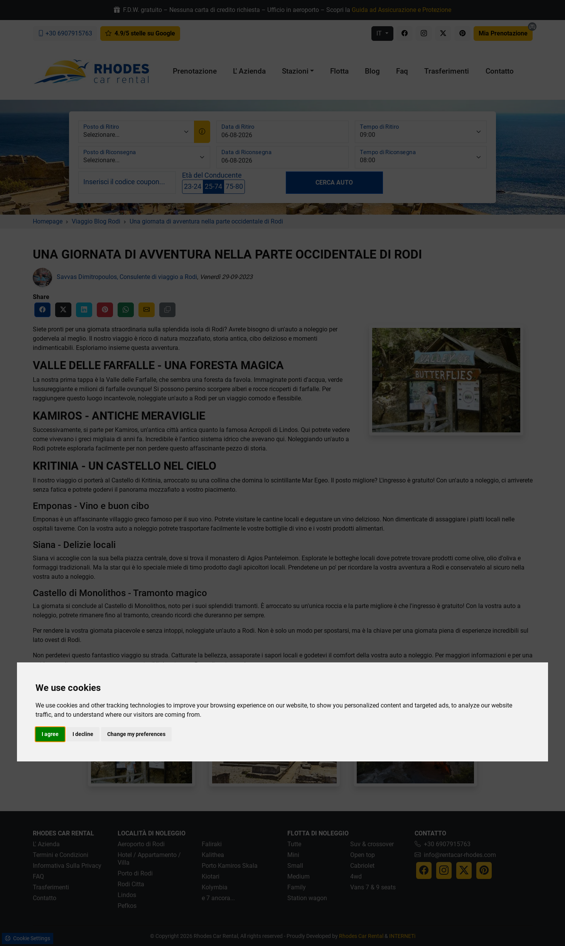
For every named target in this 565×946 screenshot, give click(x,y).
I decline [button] (83, 734)
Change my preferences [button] (136, 734)
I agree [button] (50, 734)
